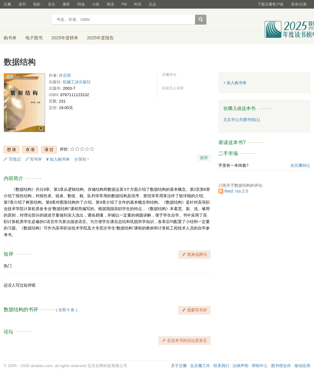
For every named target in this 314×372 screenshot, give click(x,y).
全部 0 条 (66, 309)
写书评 (36, 159)
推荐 (204, 157)
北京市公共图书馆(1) (241, 119)
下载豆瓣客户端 (270, 4)
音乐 (51, 4)
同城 (81, 4)
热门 (8, 266)
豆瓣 (7, 4)
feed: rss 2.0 (236, 191)
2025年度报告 (100, 37)
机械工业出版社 (77, 82)
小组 (95, 4)
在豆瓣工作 (200, 365)
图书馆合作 (281, 365)
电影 (36, 4)
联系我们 (221, 365)
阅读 (110, 4)
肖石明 (65, 75)
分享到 (80, 159)
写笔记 (15, 159)
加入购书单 (60, 159)
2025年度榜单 (65, 37)
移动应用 (302, 365)
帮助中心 (260, 365)
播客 (66, 4)
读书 (22, 4)
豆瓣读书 (26, 20)
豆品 (152, 4)
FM (124, 4)
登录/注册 (299, 4)
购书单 (10, 37)
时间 (137, 4)
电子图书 (34, 37)
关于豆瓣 (179, 365)
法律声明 (240, 365)
